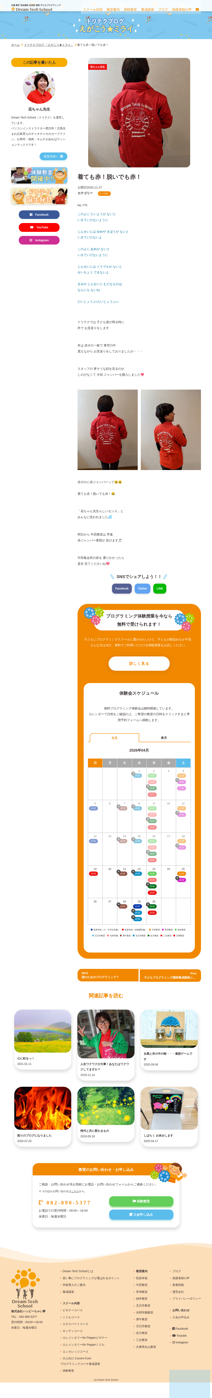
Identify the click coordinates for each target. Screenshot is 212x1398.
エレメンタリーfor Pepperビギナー (85, 1353)
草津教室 (142, 1307)
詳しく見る (139, 664)
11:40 (181, 875)
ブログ (176, 1286)
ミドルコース (71, 1332)
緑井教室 (142, 1314)
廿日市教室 (143, 1341)
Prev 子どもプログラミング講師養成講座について (172, 977)
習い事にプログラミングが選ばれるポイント (91, 1293)
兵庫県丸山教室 (146, 1362)
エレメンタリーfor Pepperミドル (83, 1360)
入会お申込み (181, 1332)
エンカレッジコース (75, 1367)
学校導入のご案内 (74, 1300)
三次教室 (142, 1355)
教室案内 (142, 1286)
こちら (75, 1206)
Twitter (143, 588)
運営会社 (178, 1307)
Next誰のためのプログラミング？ (102, 977)
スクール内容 (71, 1318)
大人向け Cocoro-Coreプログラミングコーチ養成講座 (80, 1376)
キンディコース (73, 1346)
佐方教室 (142, 1348)
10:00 (93, 875)
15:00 (152, 875)
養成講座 (68, 1307)
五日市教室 (143, 1321)
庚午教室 (142, 1334)
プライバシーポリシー (186, 1314)
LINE (160, 588)
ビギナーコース (73, 1325)
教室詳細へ (53, 156)
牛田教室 (142, 1300)
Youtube (179, 1351)
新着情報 (178, 1300)
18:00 (152, 894)
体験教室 (141, 1217)
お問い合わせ (181, 1325)
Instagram (39, 241)
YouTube (39, 228)
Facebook (121, 588)
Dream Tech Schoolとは (78, 1286)
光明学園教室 (144, 1328)
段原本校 (142, 1293)
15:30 (152, 881)
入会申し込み (141, 1231)
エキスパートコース (75, 1339)
